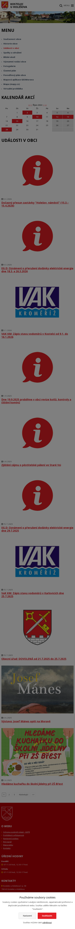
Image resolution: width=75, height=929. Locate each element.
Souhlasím (47, 915)
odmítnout (47, 922)
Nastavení (27, 915)
